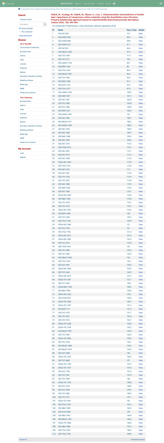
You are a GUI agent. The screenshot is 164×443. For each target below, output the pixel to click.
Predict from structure (28, 93)
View (141, 33)
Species (23, 72)
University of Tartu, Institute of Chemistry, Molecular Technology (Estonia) (45, 9)
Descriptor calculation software (31, 76)
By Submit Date (25, 52)
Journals (23, 64)
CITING (100, 3)
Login (22, 153)
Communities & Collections (29, 47)
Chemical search (26, 19)
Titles (22, 60)
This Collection (26, 32)
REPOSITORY (67, 3)
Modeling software (26, 80)
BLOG (108, 3)
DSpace (142, 439)
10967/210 (90, 9)
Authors (23, 56)
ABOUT (78, 3)
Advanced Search (25, 36)
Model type (24, 84)
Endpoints (23, 68)
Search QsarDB (26, 28)
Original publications (78, 9)
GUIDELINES (89, 3)
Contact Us (23, 439)
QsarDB (8, 4)
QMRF (22, 89)
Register (23, 157)
